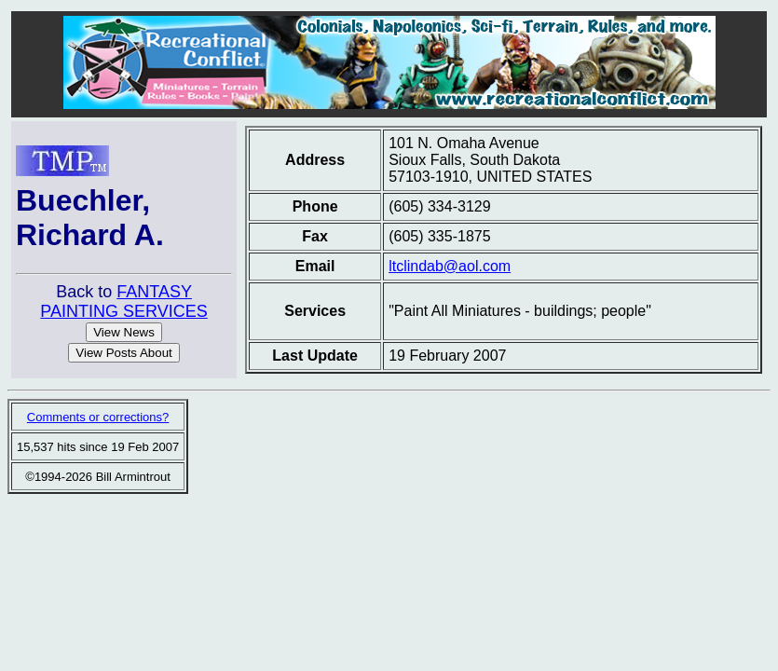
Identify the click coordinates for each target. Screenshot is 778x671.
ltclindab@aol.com (450, 266)
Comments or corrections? (98, 417)
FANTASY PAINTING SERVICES (123, 301)
